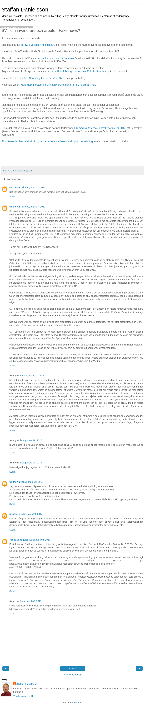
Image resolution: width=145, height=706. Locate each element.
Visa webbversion (72, 674)
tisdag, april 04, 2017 (39, 539)
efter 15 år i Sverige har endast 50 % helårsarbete (79, 71)
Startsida (72, 668)
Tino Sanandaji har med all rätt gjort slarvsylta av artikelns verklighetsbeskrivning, (47, 141)
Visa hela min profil (23, 696)
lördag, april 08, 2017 (30, 601)
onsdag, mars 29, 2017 (30, 514)
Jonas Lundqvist (18, 539)
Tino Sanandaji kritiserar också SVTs (45, 78)
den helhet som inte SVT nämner (55, 58)
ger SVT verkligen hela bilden (37, 44)
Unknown (14, 187)
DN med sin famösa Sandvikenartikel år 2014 (99, 128)
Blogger (77, 702)
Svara (12, 196)
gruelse (13, 514)
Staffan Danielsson (25, 9)
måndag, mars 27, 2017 (33, 187)
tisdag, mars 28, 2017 (31, 440)
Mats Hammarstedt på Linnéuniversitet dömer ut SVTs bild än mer (58, 84)
